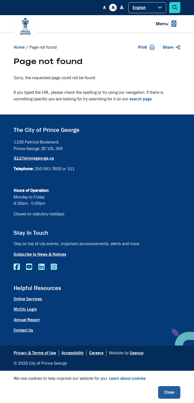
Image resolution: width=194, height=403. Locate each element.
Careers (96, 353)
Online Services (28, 299)
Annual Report (27, 320)
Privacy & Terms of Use (35, 353)
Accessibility (72, 353)
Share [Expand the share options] (171, 47)
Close (169, 392)
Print (146, 47)
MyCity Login (25, 309)
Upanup (136, 353)
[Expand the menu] (166, 24)
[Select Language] (147, 7)
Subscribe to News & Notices (40, 254)
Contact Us (23, 330)
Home (19, 47)
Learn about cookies (127, 378)
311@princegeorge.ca (34, 158)
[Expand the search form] (174, 7)
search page (140, 99)
